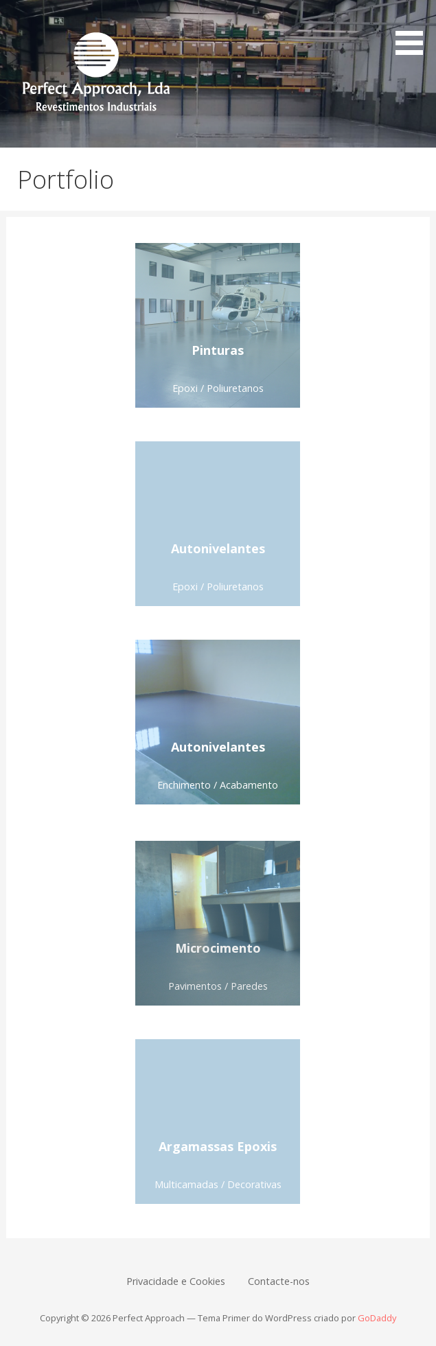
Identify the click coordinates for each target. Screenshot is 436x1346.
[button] (414, 30)
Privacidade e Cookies (175, 1281)
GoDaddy (377, 1318)
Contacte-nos (279, 1281)
